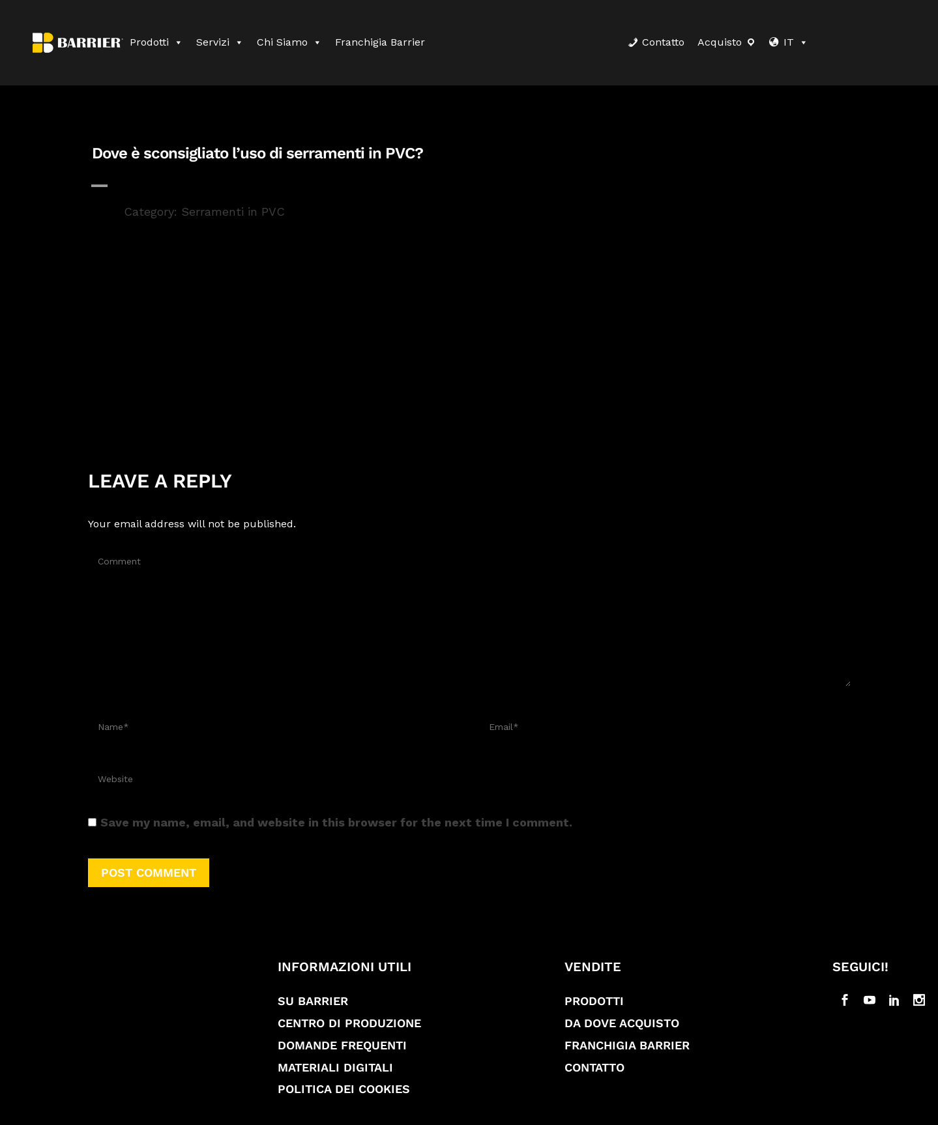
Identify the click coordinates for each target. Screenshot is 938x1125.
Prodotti (156, 42)
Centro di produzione (349, 1023)
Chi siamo (289, 42)
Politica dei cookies (344, 1089)
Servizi (220, 42)
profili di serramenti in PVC (358, 331)
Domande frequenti (342, 1045)
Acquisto (719, 42)
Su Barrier (313, 1001)
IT (796, 42)
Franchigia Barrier (380, 42)
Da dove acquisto (621, 1023)
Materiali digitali (335, 1067)
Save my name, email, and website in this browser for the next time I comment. (336, 822)
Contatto (663, 42)
